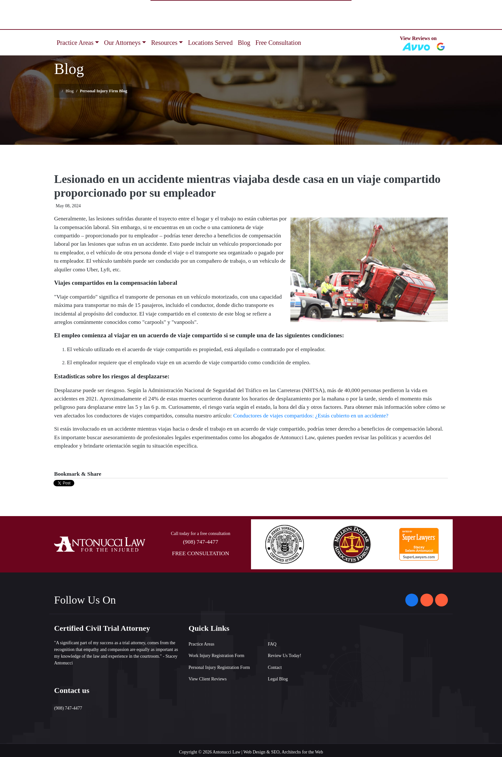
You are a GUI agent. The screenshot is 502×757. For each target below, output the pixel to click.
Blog (244, 42)
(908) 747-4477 (200, 542)
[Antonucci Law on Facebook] (411, 600)
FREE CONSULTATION (200, 553)
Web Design (254, 752)
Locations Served (210, 42)
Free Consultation (278, 42)
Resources (164, 42)
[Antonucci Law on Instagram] (426, 600)
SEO (275, 752)
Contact (275, 667)
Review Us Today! (285, 655)
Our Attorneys (122, 42)
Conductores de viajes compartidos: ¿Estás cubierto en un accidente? (310, 415)
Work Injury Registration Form (216, 655)
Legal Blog (278, 679)
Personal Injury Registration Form (219, 667)
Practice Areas (75, 42)
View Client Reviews (208, 679)
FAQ (272, 644)
